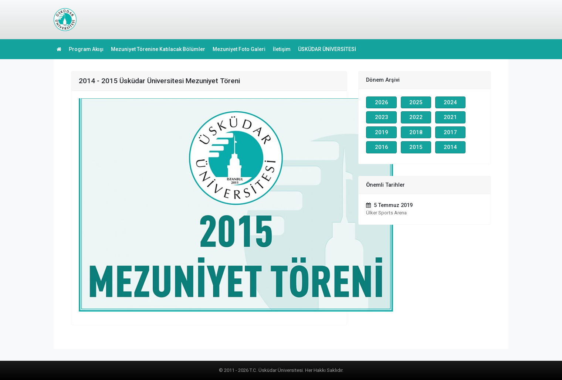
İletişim (282, 49)
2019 (381, 132)
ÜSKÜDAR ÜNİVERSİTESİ (327, 49)
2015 (416, 147)
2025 (416, 102)
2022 (416, 117)
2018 (416, 132)
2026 (381, 102)
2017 (450, 132)
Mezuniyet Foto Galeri (239, 49)
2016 (381, 147)
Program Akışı (86, 49)
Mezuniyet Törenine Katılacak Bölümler (158, 49)
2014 (450, 147)
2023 (381, 117)
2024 (450, 102)
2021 (450, 117)
